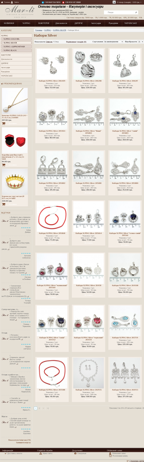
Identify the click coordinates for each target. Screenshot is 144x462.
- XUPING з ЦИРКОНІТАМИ (13, 47)
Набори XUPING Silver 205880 (125, 183)
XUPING (26, 23)
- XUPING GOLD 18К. (11, 39)
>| (48, 408)
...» (15, 226)
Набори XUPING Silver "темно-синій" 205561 (125, 234)
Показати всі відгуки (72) (19, 440)
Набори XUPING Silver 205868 (52, 233)
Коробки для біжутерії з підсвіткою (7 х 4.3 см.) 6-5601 (13, 157)
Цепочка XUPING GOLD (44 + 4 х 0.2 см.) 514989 (14, 117)
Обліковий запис (117, 453)
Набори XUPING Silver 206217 (125, 81)
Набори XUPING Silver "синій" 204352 (52, 339)
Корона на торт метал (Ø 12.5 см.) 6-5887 (13, 197)
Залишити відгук (23, 443)
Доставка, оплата (13, 453)
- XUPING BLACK (9, 50)
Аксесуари (96, 23)
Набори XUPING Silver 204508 (125, 285)
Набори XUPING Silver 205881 (88, 183)
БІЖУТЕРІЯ (43, 23)
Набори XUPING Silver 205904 (52, 131)
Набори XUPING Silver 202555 (89, 390)
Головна (5, 2)
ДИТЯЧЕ (79, 23)
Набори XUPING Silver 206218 (88, 81)
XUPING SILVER (59, 30)
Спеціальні (80, 453)
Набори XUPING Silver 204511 (88, 285)
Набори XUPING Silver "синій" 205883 (125, 132)
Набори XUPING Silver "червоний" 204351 (88, 339)
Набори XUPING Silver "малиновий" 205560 (52, 286)
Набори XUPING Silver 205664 (88, 233)
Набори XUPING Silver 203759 (125, 338)
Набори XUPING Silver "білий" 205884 (88, 132)
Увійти (16, 2)
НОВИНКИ (9, 23)
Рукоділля (113, 23)
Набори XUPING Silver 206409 (52, 81)
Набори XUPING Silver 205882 (52, 183)
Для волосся (61, 23)
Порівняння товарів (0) (76, 42)
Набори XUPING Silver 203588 (52, 390)
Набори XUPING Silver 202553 (125, 390)
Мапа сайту (46, 453)
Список (49, 42)
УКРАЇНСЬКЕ (131, 23)
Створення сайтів (135, 461)
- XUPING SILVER (9, 43)
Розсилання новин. (118, 456)
